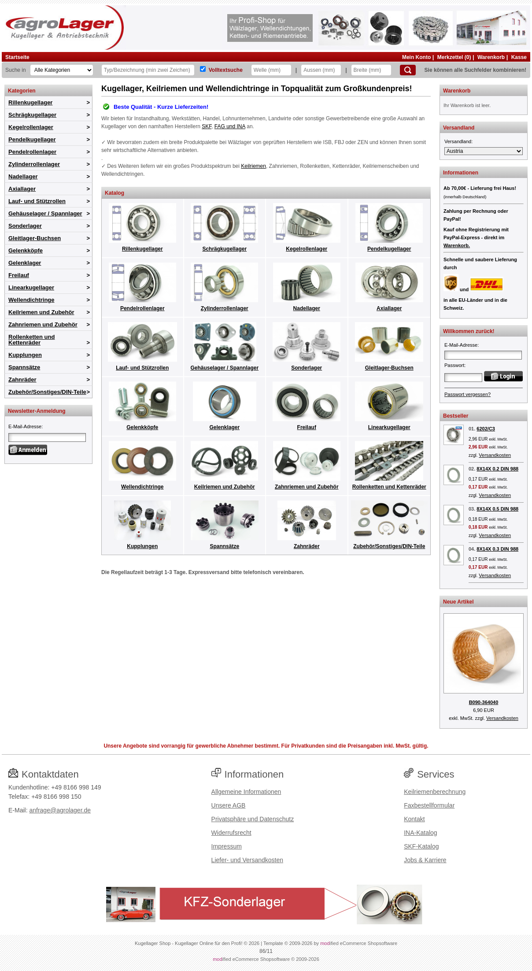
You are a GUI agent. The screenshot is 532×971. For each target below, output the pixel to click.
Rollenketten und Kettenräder (31, 340)
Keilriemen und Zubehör (41, 312)
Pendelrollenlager (32, 151)
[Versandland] (483, 151)
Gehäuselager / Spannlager (45, 213)
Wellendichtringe (31, 299)
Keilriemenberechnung (435, 791)
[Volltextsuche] (203, 69)
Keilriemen (253, 166)
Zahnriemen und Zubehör (43, 324)
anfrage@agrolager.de (60, 810)
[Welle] (271, 70)
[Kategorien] (61, 70)
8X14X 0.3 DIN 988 (497, 549)
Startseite (17, 57)
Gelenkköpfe (25, 250)
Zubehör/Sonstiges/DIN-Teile (47, 392)
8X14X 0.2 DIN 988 (497, 468)
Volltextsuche (226, 70)
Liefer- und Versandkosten (247, 860)
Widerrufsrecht (231, 832)
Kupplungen (25, 355)
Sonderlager (25, 225)
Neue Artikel (458, 602)
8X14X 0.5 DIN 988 (497, 508)
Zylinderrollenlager (34, 164)
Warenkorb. (456, 245)
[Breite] (371, 70)
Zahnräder (22, 379)
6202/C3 (486, 428)
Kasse (519, 57)
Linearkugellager (31, 287)
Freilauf (18, 275)
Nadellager (22, 176)
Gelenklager (24, 262)
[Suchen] (408, 70)
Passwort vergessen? (467, 394)
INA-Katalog (420, 832)
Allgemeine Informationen (246, 791)
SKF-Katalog (421, 846)
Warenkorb (491, 57)
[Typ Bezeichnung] (148, 70)
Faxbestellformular (429, 805)
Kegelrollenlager (30, 127)
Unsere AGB (228, 805)
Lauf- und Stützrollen (37, 201)
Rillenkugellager (30, 102)
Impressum (226, 846)
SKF (206, 126)
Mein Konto (416, 57)
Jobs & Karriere (425, 860)
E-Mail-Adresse (24, 426)
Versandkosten (495, 455)
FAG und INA (229, 126)
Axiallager (22, 188)
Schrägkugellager (32, 114)
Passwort (454, 365)
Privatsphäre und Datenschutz (252, 819)
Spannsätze (24, 367)
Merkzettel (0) (454, 57)
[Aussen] (321, 70)
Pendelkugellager (32, 139)
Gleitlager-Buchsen (34, 238)
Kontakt (414, 819)
